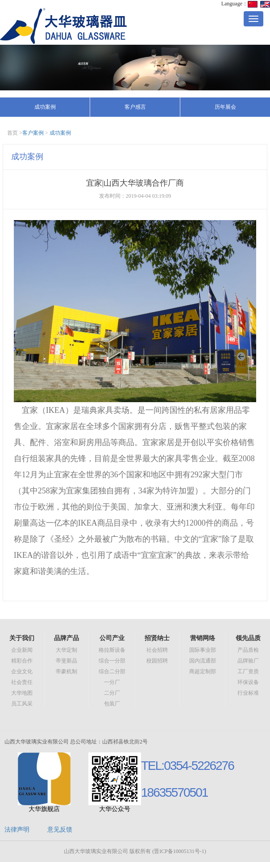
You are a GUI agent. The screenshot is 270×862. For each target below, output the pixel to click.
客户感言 (135, 107)
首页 (12, 133)
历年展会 (225, 107)
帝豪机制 (66, 671)
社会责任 (22, 682)
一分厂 (112, 682)
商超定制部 (202, 671)
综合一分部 (112, 661)
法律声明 (16, 829)
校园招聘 (157, 661)
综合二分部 (112, 671)
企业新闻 (22, 650)
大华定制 (66, 650)
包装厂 (112, 704)
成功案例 (45, 107)
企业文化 (22, 671)
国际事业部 (202, 650)
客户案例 (33, 133)
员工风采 (22, 704)
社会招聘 (157, 650)
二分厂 (112, 693)
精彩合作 (22, 661)
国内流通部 (202, 661)
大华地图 (22, 693)
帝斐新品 (66, 661)
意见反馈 (59, 829)
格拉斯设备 (112, 650)
